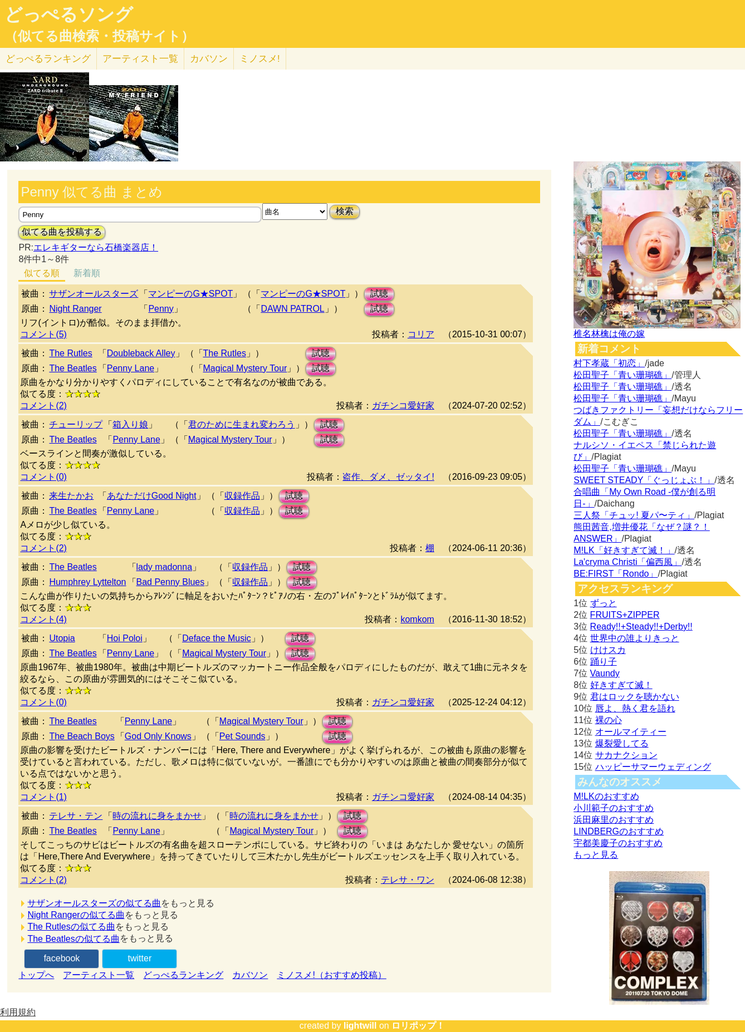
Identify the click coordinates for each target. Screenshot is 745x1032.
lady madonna (164, 567)
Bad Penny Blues (170, 582)
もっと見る (596, 854)
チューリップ (75, 424)
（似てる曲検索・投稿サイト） (99, 36)
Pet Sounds (242, 736)
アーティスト (140, 58)
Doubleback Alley (141, 353)
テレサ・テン (75, 815)
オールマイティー (630, 731)
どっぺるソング (68, 14)
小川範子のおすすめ (614, 808)
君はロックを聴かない (634, 696)
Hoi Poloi (125, 638)
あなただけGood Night (152, 495)
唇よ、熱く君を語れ (635, 708)
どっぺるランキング (183, 975)
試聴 (379, 293)
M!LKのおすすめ (606, 796)
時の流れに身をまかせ (157, 815)
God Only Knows (158, 736)
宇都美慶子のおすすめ (618, 843)
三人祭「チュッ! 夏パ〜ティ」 (634, 515)
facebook (61, 958)
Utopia (62, 638)
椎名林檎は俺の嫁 (609, 333)
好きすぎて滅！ (621, 685)
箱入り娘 (130, 424)
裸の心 (608, 720)
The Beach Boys (81, 736)
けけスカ (608, 650)
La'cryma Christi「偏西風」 (628, 562)
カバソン (209, 58)
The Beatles (72, 368)
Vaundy (605, 673)
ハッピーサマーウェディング (653, 766)
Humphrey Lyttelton (87, 582)
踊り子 (603, 661)
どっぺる (48, 58)
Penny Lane (130, 368)
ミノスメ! (259, 58)
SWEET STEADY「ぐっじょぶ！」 (644, 480)
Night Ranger (75, 308)
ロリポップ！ (418, 1025)
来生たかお (71, 495)
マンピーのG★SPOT (190, 293)
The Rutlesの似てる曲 (71, 926)
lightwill (360, 1025)
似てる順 (42, 273)
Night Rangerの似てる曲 (75, 915)
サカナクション (626, 755)
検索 (345, 211)
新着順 (86, 273)
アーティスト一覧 (98, 975)
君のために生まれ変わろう (241, 424)
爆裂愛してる (622, 743)
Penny (160, 308)
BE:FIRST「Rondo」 (616, 573)
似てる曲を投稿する (62, 232)
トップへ (36, 975)
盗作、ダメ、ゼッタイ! (388, 476)
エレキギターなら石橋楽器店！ (95, 247)
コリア (421, 334)
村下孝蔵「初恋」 (609, 363)
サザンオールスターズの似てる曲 (94, 903)
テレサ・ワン (407, 879)
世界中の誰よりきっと (634, 638)
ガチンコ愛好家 (403, 405)
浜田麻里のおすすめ (614, 819)
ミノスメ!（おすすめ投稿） (331, 975)
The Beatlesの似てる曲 (73, 938)
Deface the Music (216, 638)
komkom (417, 619)
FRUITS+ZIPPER (625, 615)
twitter (140, 958)
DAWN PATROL (292, 308)
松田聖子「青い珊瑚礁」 (623, 375)
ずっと (603, 603)
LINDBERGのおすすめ (619, 831)
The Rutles (70, 353)
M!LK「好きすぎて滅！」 (624, 550)
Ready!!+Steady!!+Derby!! (641, 626)
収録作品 (242, 495)
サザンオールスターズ (93, 293)
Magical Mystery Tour (245, 368)
